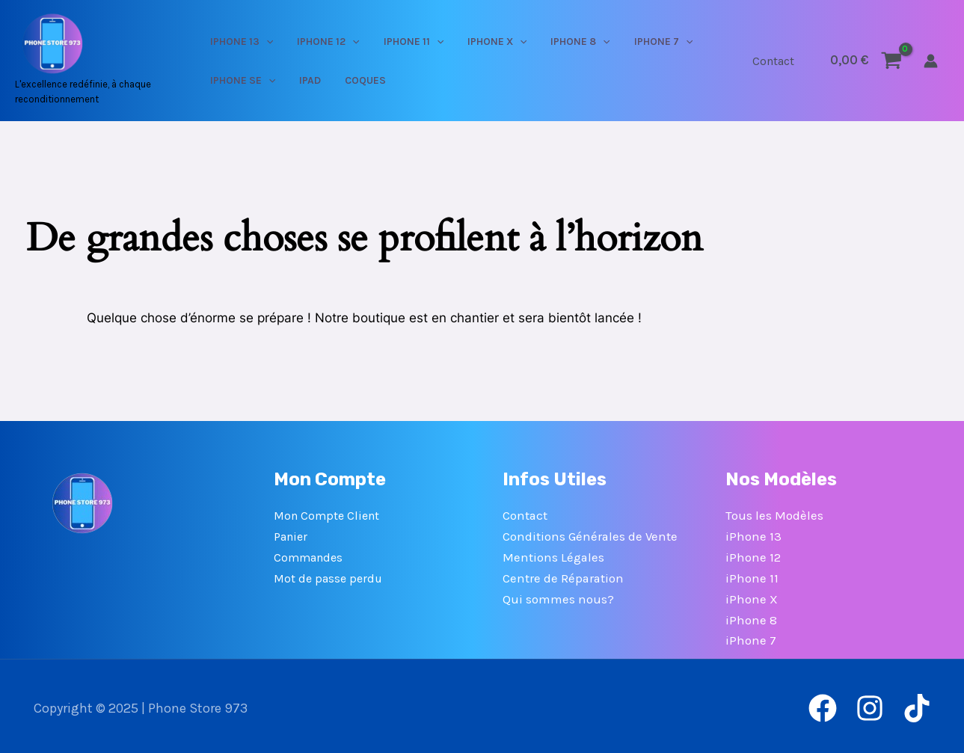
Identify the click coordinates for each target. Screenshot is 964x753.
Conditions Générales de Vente (591, 535)
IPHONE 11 (405, 41)
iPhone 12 (753, 555)
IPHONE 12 (332, 41)
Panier (290, 536)
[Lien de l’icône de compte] (931, 61)
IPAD (314, 80)
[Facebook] (822, 704)
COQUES (357, 80)
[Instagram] (870, 704)
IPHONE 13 (257, 41)
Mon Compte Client (326, 515)
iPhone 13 (753, 535)
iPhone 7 (750, 637)
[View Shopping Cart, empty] (866, 60)
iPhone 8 (751, 616)
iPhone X (751, 596)
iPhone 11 (752, 575)
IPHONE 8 (548, 41)
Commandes (308, 556)
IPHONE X (476, 41)
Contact (775, 61)
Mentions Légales (554, 555)
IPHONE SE (258, 80)
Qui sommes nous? (558, 596)
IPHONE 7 (619, 41)
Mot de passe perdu (328, 576)
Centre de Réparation (564, 575)
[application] (282, 41)
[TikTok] (917, 704)
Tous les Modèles (774, 515)
